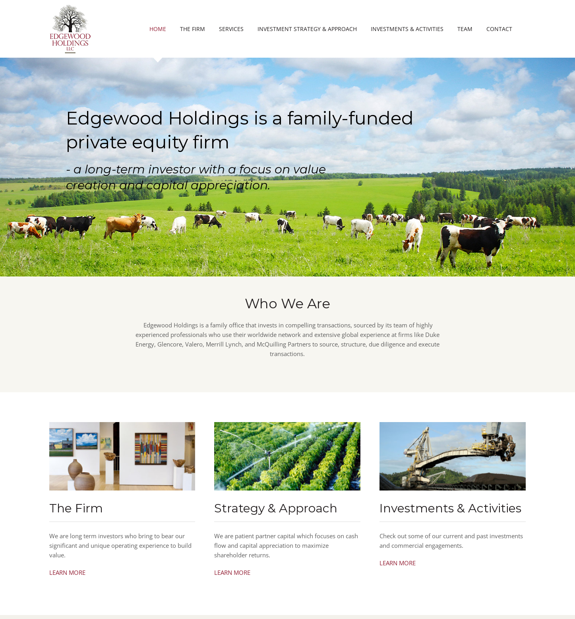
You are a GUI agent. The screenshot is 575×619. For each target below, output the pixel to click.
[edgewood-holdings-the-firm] (122, 425)
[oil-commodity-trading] (452, 425)
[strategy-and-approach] (287, 425)
